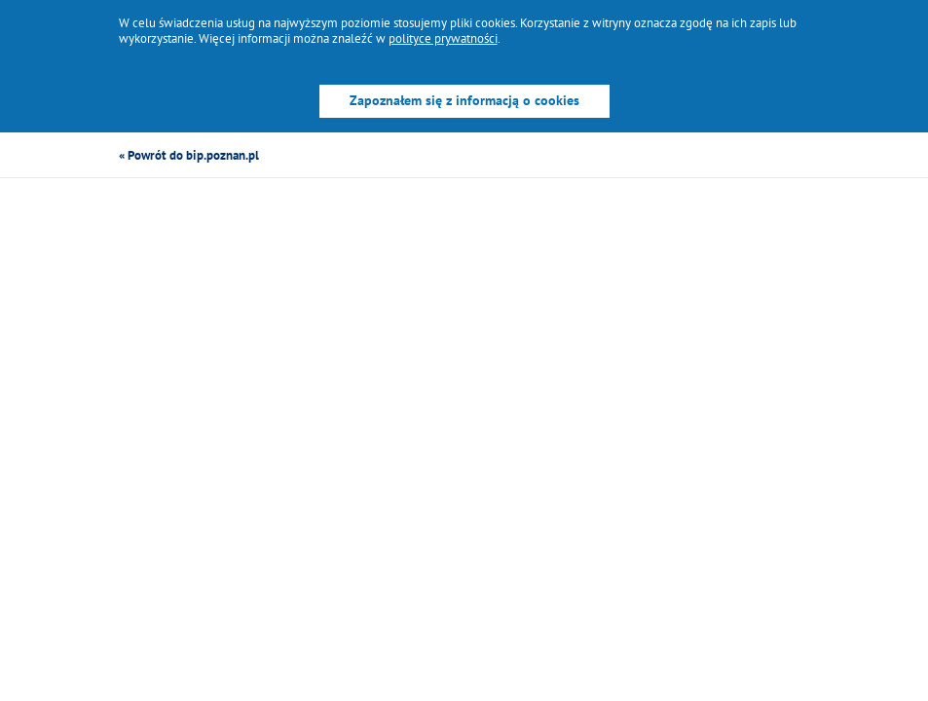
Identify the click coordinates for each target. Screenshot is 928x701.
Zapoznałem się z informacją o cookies (464, 100)
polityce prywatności (443, 38)
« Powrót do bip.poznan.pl (189, 155)
